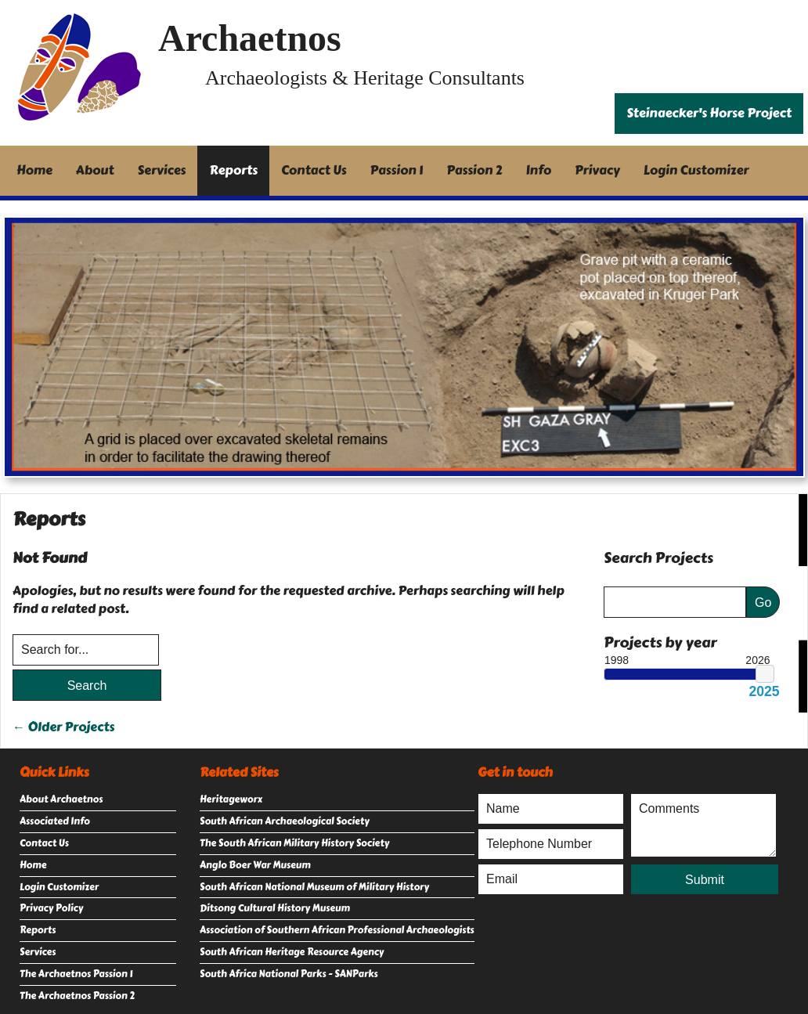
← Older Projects (63, 727)
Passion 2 (474, 170)
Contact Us (314, 170)
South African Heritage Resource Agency (292, 952)
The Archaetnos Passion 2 (77, 996)
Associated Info (55, 821)
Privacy (597, 170)
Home (34, 170)
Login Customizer (696, 170)
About (95, 170)
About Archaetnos (61, 799)
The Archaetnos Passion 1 (76, 974)
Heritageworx (231, 799)
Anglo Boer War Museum (255, 865)
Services (162, 170)
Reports (233, 170)
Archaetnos (249, 38)
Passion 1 (397, 170)
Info (539, 170)
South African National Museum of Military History (314, 887)
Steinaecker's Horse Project (709, 113)
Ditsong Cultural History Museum (275, 908)
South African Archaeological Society (285, 821)
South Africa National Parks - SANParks (289, 974)
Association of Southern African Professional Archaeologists (337, 930)
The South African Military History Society (294, 843)
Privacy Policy (51, 908)
